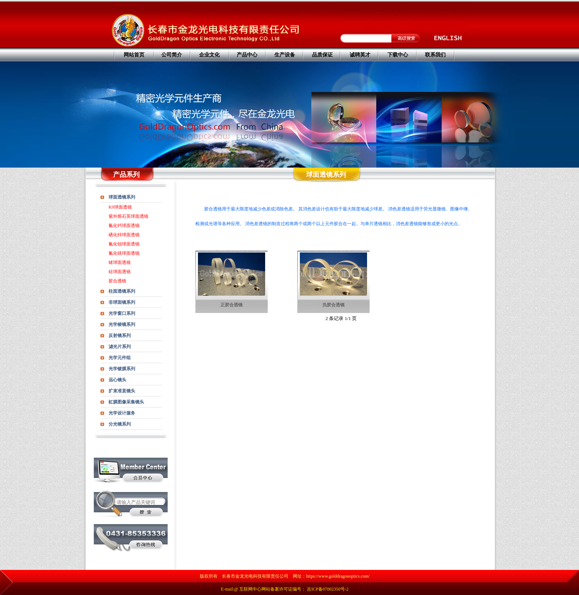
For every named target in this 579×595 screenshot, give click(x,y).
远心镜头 (117, 379)
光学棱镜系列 (122, 324)
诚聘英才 (360, 55)
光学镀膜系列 (122, 368)
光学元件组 (120, 357)
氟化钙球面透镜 (124, 225)
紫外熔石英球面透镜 (128, 216)
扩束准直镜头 (122, 390)
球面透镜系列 (122, 197)
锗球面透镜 (120, 262)
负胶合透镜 (333, 304)
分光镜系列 (120, 424)
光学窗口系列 (122, 313)
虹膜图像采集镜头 (126, 402)
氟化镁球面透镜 (124, 253)
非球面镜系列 (122, 302)
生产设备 (284, 55)
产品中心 (247, 55)
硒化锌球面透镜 (124, 234)
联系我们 (435, 55)
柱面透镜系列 (122, 291)
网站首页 (134, 55)
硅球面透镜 (120, 271)
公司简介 (171, 55)
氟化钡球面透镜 (124, 244)
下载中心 (397, 55)
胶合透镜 (117, 280)
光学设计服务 (122, 413)
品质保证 (322, 55)
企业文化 (209, 55)
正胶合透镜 (231, 304)
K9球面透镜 (120, 207)
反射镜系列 (120, 335)
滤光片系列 (120, 346)
